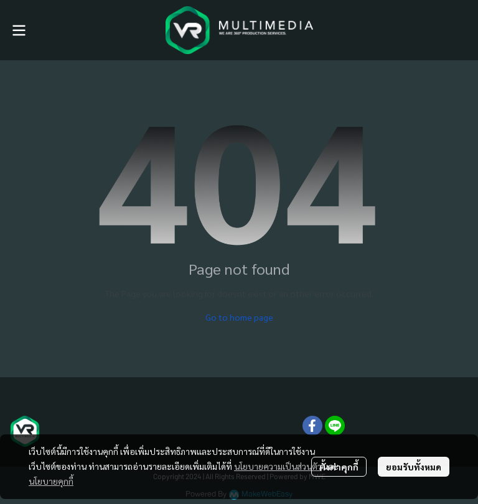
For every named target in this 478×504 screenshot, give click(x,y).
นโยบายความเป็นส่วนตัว (278, 466)
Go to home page (239, 317)
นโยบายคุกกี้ (51, 481)
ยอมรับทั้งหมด (413, 466)
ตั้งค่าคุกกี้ (338, 466)
